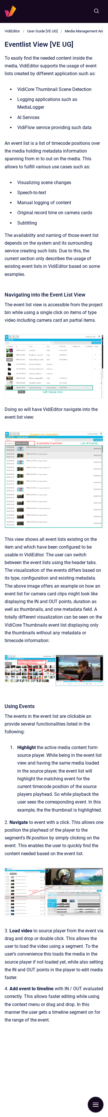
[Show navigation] (95, 1104)
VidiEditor (12, 31)
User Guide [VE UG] (42, 31)
